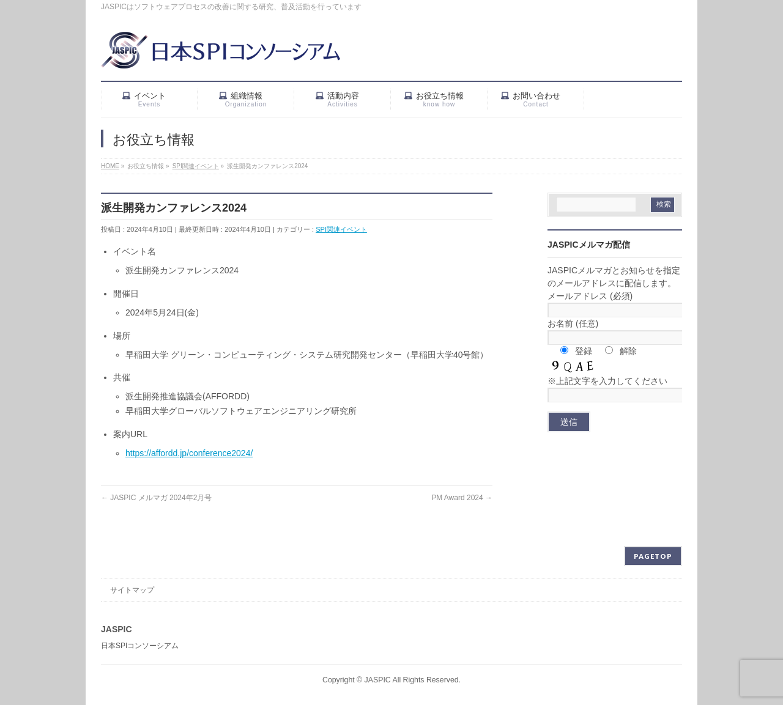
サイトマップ (132, 590)
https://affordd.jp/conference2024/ (189, 453)
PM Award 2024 (461, 497)
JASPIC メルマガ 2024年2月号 (156, 497)
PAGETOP (653, 556)
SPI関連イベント (341, 229)
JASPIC (378, 680)
